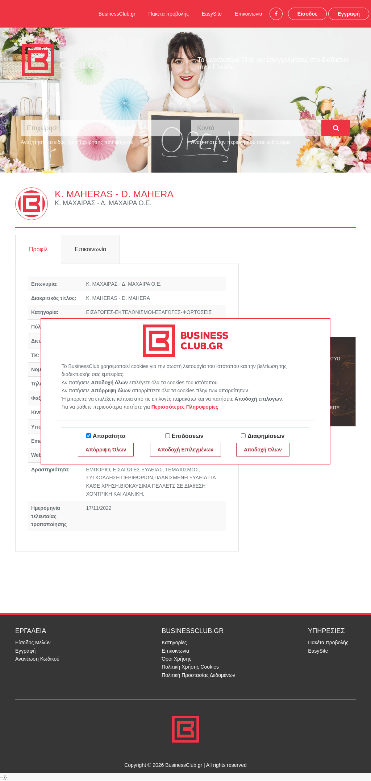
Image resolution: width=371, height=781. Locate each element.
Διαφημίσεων (265, 436)
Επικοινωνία (248, 14)
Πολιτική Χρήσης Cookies (190, 667)
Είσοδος (307, 14)
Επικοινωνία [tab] (90, 249)
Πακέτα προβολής (169, 14)
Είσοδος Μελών (33, 642)
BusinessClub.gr (117, 14)
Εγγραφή (349, 14)
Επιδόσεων (188, 436)
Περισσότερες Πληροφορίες (184, 407)
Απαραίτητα (109, 436)
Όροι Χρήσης (176, 659)
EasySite (212, 14)
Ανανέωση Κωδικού (37, 659)
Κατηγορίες (174, 642)
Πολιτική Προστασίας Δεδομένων (198, 675)
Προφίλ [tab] (38, 249)
